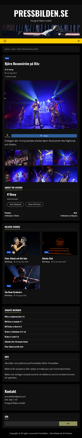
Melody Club (47, 260)
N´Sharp (10, 69)
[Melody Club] (59, 245)
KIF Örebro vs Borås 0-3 (14, 328)
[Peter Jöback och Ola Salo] (22, 245)
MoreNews (55, 435)
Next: (59, 215)
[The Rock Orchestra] (22, 279)
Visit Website (16, 204)
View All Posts (36, 204)
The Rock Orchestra (13, 293)
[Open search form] (79, 41)
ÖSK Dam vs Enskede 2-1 (14, 323)
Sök (6, 418)
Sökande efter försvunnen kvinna (17, 343)
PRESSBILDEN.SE (41, 13)
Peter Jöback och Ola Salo (16, 260)
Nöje (7, 58)
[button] (4, 40)
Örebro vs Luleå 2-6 (12, 338)
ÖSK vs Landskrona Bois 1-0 (15, 318)
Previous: (23, 215)
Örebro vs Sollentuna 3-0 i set (16, 333)
